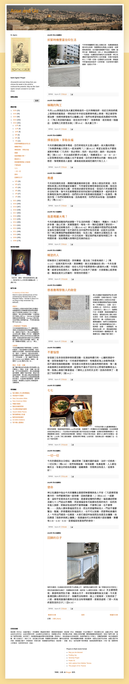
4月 (16, 187)
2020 (15, 204)
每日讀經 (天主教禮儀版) (21, 393)
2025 (15, 114)
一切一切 (53, 455)
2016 (15, 216)
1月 (16, 197)
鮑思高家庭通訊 (18, 417)
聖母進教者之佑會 (19, 414)
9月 (16, 135)
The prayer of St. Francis (77, 666)
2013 (15, 225)
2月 (16, 194)
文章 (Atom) (57, 619)
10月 (17, 132)
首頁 (83, 615)
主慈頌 (15, 346)
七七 (50, 390)
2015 (15, 219)
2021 (15, 201)
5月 (16, 184)
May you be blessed (76, 652)
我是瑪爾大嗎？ (57, 216)
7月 (16, 141)
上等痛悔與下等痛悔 (20, 326)
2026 (15, 110)
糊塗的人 (53, 255)
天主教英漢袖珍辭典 (20, 409)
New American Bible (20, 401)
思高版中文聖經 (18, 396)
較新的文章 (52, 615)
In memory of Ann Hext (21, 293)
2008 (15, 241)
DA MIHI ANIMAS (19, 420)
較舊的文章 (114, 615)
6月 (16, 181)
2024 (15, 117)
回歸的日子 (54, 538)
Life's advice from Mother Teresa (80, 663)
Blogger (68, 672)
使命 (50, 487)
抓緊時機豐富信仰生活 (61, 40)
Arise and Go (24, 11)
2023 (15, 120)
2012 (15, 228)
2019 (15, 207)
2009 (15, 237)
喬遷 (50, 178)
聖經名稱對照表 (18, 406)
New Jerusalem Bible (20, 398)
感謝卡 (15, 306)
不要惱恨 (53, 352)
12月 (17, 125)
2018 (15, 210)
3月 (16, 191)
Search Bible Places (20, 412)
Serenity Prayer (74, 658)
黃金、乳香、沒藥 (19, 365)
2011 (15, 231)
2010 (15, 234)
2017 (15, 213)
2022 (15, 123)
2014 (15, 222)
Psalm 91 (72, 660)
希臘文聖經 (16, 404)
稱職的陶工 (54, 105)
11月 (17, 129)
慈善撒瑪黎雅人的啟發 (61, 290)
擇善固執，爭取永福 (60, 140)
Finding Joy (73, 655)
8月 (16, 138)
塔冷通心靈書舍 (18, 422)
